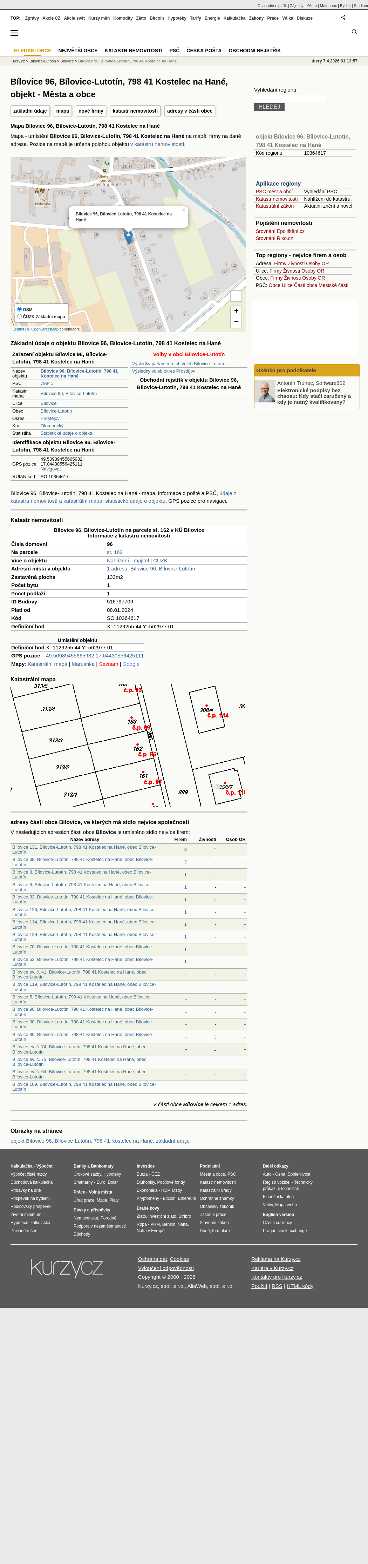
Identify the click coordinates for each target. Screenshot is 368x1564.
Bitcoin (157, 18)
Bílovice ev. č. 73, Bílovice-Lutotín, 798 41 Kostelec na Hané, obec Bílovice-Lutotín (79, 1062)
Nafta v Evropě (150, 1230)
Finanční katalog (278, 1196)
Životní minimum (26, 1214)
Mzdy (177, 1190)
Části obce (305, 285)
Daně (205, 1230)
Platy (114, 1200)
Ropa (142, 1224)
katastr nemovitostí (135, 111)
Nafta (183, 1224)
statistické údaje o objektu (135, 501)
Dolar (113, 1182)
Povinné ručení (25, 1230)
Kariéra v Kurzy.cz (272, 1268)
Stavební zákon (214, 1222)
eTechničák (288, 1188)
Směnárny (83, 1182)
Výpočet (44, 1166)
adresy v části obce (189, 111)
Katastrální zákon (275, 206)
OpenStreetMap (45, 329)
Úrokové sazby (87, 1174)
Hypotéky (177, 18)
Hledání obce (33, 50)
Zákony (256, 18)
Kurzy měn (99, 18)
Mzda (102, 1200)
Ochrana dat (152, 1259)
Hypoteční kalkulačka (30, 1222)
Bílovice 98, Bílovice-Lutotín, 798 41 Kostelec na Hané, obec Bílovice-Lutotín (83, 1024)
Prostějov (50, 418)
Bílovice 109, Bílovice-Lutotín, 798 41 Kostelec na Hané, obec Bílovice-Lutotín (84, 1087)
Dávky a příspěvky (92, 1210)
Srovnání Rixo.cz (274, 238)
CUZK (160, 560)
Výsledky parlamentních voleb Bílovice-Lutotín (178, 363)
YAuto (312, 6)
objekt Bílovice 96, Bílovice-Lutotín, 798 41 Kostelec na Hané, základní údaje (100, 1141)
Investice (146, 1166)
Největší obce (78, 50)
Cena (280, 1174)
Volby (268, 1204)
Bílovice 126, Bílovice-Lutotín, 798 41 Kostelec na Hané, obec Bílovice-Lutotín (84, 912)
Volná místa (100, 1192)
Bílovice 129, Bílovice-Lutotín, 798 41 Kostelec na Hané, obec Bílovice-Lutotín (84, 937)
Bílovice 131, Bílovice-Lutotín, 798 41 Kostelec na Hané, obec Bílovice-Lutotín (84, 849)
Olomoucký (52, 425)
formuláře (221, 1230)
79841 (47, 383)
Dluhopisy (146, 1182)
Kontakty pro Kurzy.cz (276, 1277)
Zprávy (32, 18)
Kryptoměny (148, 1198)
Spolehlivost (299, 1174)
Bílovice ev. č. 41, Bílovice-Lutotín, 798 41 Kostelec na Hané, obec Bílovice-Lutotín (79, 974)
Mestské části (333, 285)
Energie (212, 18)
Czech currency (277, 1222)
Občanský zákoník (217, 1206)
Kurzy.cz (18, 61)
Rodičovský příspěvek (31, 1206)
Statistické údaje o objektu (67, 433)
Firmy (280, 263)
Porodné (108, 1218)
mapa (62, 111)
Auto (267, 1174)
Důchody (82, 1234)
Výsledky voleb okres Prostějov (163, 371)
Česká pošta (204, 50)
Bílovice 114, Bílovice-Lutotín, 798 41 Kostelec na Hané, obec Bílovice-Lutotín (84, 924)
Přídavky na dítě (26, 1190)
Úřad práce (84, 1200)
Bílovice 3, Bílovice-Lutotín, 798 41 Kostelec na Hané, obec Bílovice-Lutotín (81, 874)
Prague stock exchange (285, 1230)
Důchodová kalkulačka (32, 1182)
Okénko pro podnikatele (286, 370)
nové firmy (91, 111)
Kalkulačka (235, 18)
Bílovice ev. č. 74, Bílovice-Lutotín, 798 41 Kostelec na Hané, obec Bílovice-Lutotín (79, 1049)
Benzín (168, 1224)
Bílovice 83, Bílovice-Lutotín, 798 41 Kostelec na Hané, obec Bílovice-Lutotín (83, 899)
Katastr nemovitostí (277, 199)
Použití (259, 1286)
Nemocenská (86, 1218)
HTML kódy (300, 1286)
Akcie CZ (51, 18)
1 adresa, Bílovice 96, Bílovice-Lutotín (151, 569)
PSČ (174, 50)
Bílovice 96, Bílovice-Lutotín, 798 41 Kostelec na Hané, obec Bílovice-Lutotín (83, 1012)
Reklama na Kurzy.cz (276, 1259)
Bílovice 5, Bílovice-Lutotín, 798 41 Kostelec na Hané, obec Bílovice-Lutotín (81, 999)
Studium (361, 6)
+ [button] (236, 311)
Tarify (195, 18)
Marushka (83, 664)
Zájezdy (297, 6)
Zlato (141, 18)
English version (278, 1214)
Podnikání (210, 1166)
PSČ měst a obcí (274, 191)
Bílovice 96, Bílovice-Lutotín (69, 393)
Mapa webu (286, 1204)
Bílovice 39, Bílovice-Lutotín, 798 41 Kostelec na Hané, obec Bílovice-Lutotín (83, 862)
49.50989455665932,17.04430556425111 (95, 656)
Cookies (179, 1259)
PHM (155, 1224)
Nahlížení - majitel (128, 560)
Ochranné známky (217, 1198)
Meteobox (328, 6)
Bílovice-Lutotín (56, 411)
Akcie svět (74, 18)
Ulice (287, 285)
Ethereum (187, 1198)
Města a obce (212, 1174)
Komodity (122, 18)
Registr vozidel (277, 1182)
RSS (277, 1286)
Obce (274, 285)
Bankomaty (102, 1166)
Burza (142, 1174)
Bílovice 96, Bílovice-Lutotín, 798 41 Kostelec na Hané (127, 61)
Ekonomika (147, 1190)
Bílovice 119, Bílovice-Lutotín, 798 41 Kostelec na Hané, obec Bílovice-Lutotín (84, 987)
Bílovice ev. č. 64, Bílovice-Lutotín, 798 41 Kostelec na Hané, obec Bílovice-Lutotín (79, 1074)
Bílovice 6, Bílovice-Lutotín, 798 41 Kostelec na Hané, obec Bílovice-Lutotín (81, 887)
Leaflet (18, 329)
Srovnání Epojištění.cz (280, 231)
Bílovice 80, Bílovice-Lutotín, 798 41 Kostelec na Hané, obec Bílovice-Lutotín (83, 1037)
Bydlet (345, 6)
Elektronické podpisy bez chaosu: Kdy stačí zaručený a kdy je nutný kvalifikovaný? (314, 396)
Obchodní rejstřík (272, 6)
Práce (273, 18)
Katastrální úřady (216, 1190)
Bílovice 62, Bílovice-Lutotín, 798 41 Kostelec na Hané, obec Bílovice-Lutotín (83, 962)
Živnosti (296, 263)
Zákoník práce (213, 1214)
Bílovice (49, 403)
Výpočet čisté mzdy (29, 1174)
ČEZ (155, 1174)
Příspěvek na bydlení (30, 1198)
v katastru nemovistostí (157, 144)
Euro (100, 1182)
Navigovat (51, 469)
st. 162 (115, 552)
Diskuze (305, 18)
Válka (287, 18)
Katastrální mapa (47, 664)
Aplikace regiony (278, 184)
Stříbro (184, 1216)
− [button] (236, 322)
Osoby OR (317, 263)
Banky (80, 1166)
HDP (165, 1190)
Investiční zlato (162, 1216)
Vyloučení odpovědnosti (166, 1268)
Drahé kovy (148, 1208)
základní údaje (30, 111)
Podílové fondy (171, 1182)
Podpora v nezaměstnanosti (100, 1226)
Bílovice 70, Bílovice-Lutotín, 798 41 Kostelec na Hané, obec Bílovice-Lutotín (83, 949)
